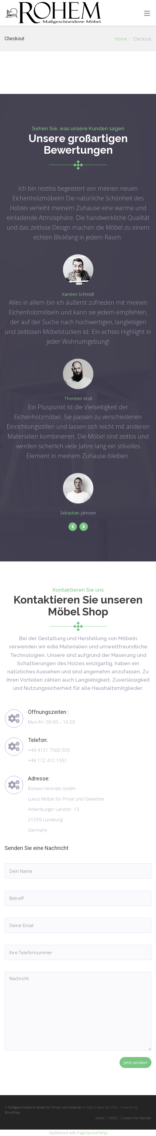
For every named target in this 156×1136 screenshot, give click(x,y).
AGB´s (113, 1118)
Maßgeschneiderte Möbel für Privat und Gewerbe (44, 1107)
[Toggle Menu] (147, 13)
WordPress (12, 1112)
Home (121, 39)
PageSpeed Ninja (92, 1132)
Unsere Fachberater (136, 1118)
